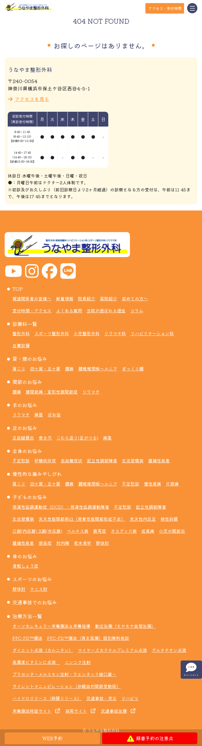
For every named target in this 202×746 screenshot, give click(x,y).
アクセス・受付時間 (165, 8)
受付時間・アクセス (31, 310)
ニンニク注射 (78, 662)
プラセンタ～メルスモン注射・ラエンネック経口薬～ (64, 674)
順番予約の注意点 (150, 738)
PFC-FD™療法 (27, 638)
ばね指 (54, 414)
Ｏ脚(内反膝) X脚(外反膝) (37, 531)
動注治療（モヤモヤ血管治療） (125, 626)
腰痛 (69, 368)
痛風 (38, 414)
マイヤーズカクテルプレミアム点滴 (112, 650)
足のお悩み (24, 427)
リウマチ (91, 392)
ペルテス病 (77, 531)
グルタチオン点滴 (169, 650)
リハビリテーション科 (152, 333)
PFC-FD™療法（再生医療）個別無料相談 (88, 638)
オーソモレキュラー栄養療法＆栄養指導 (51, 626)
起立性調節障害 (102, 460)
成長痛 (147, 531)
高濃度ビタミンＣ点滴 (36, 662)
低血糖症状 (71, 460)
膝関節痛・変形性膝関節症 (52, 392)
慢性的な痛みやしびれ (37, 473)
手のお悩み (24, 405)
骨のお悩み (24, 556)
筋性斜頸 (169, 519)
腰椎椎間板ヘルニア (97, 368)
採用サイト (76, 711)
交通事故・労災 (101, 698)
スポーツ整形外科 (51, 333)
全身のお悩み (27, 451)
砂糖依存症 (45, 460)
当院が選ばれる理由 (106, 310)
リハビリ (130, 698)
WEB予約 (52, 738)
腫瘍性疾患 (159, 460)
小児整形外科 (87, 333)
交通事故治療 (114, 711)
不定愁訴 (21, 460)
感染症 (45, 543)
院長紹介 (86, 298)
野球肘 (102, 543)
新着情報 (64, 298)
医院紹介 (108, 298)
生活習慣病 (133, 460)
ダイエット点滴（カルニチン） (42, 650)
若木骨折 (82, 543)
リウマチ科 (115, 333)
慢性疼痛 (152, 484)
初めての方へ (135, 298)
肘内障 (62, 543)
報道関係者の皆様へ (31, 298)
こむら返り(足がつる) (77, 438)
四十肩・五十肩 (45, 368)
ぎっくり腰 (133, 368)
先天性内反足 (143, 519)
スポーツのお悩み (32, 579)
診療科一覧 (24, 323)
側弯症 (99, 531)
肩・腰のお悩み (29, 358)
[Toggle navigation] (192, 8)
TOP (17, 288)
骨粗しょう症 (25, 566)
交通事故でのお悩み (34, 602)
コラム (136, 310)
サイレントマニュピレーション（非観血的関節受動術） (66, 686)
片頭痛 (172, 484)
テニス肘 (38, 589)
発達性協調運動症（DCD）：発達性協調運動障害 (60, 507)
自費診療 (21, 345)
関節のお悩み (27, 382)
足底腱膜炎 (23, 438)
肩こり (18, 368)
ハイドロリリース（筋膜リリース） (47, 698)
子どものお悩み (29, 497)
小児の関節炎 (172, 531)
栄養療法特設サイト (31, 711)
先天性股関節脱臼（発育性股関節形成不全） (82, 519)
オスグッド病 (124, 531)
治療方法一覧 (27, 616)
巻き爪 (45, 438)
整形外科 (21, 333)
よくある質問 (69, 310)
